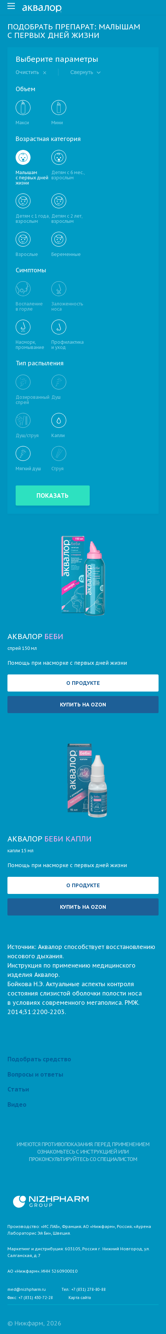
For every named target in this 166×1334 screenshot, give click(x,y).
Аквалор (35, 636)
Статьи (18, 1089)
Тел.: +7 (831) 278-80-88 (83, 1290)
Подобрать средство (39, 1059)
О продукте (83, 683)
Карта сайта (79, 1298)
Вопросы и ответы (35, 1074)
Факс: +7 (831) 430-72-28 (30, 1298)
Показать (52, 495)
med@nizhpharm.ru (26, 1290)
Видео (16, 1104)
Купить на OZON (83, 704)
